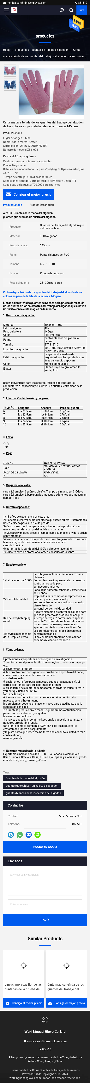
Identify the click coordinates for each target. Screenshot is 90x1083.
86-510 (81, 2)
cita (82, 10)
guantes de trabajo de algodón (50, 49)
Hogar (7, 49)
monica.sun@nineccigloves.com (24, 2)
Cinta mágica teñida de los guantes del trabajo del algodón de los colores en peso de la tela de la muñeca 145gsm (65, 987)
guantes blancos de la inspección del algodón (33, 793)
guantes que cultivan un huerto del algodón (32, 785)
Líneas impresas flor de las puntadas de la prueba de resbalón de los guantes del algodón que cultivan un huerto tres (23, 987)
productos (21, 49)
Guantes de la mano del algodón (25, 778)
